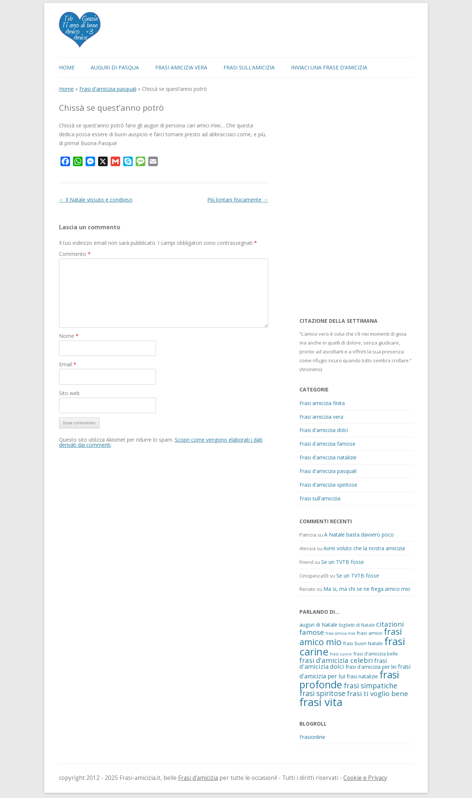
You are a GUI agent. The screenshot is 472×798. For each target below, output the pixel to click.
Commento (75, 253)
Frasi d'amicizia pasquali (107, 88)
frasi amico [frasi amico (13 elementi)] (369, 633)
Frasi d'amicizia (198, 778)
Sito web (69, 393)
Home (66, 67)
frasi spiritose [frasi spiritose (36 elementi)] (322, 693)
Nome (69, 335)
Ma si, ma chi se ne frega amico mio (366, 588)
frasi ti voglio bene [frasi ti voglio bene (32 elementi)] (377, 693)
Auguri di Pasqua (115, 67)
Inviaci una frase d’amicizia (329, 67)
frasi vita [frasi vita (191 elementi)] (321, 702)
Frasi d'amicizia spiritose (328, 484)
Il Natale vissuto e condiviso (95, 199)
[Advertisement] (354, 197)
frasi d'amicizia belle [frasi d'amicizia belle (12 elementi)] (375, 653)
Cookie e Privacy (365, 778)
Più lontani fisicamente (237, 199)
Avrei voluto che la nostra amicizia (364, 548)
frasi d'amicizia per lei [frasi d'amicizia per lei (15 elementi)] (371, 666)
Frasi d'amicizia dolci (323, 430)
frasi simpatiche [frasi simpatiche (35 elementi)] (371, 686)
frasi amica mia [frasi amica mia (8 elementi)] (340, 633)
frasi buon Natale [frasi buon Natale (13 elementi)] (363, 643)
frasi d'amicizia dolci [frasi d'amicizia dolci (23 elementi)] (343, 663)
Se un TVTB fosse (342, 561)
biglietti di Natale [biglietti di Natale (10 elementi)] (357, 625)
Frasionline (312, 736)
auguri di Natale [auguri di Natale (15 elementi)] (318, 624)
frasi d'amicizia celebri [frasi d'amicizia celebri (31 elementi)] (336, 660)
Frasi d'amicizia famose (327, 443)
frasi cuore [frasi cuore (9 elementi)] (341, 654)
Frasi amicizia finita (322, 403)
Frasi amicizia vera (181, 67)
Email (67, 364)
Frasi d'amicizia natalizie (328, 457)
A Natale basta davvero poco (359, 534)
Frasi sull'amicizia (319, 498)
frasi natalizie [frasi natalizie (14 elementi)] (362, 676)
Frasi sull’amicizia (249, 67)
